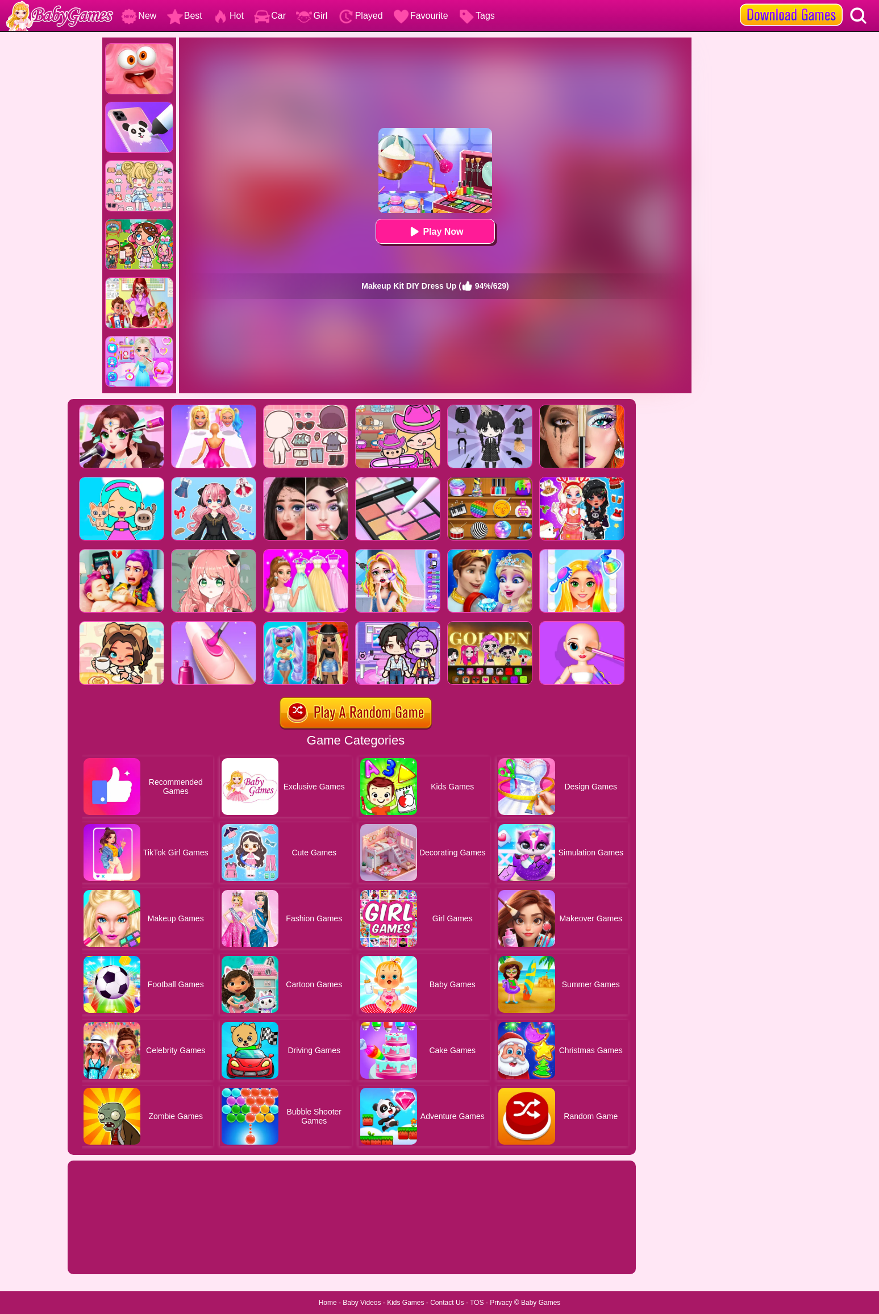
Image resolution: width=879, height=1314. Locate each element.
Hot (228, 15)
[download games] (791, 4)
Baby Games (540, 1303)
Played (360, 15)
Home (328, 1303)
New (138, 15)
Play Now (435, 231)
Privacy (501, 1303)
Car (270, 15)
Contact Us (447, 1303)
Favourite (420, 15)
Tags (477, 15)
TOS (477, 1303)
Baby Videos (362, 1303)
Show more (106, 1252)
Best (184, 15)
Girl (311, 15)
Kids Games (405, 1303)
